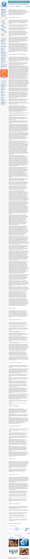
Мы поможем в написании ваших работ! (4, 77)
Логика (3, 26)
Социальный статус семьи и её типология (23, 547)
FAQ (20, 2)
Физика (6, 32)
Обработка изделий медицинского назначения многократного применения (4, 58)
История (2, 25)
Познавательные (23, 1)
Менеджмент (2, 28)
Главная (9, 1)
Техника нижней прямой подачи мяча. (3, 44)
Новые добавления (4, 14)
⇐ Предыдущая (17, 6)
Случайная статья (3, 12)
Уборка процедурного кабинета (3, 98)
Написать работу (3, 16)
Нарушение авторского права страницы (24, 557)
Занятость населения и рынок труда (13, 547)
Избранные (12, 1)
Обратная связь (3, 15)
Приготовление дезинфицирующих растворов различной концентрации (4, 40)
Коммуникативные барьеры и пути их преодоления (4, 56)
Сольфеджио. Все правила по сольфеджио (3, 100)
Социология (4, 31)
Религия (4, 30)
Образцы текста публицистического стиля (4, 62)
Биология (3, 22)
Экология (4, 35)
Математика (4, 27)
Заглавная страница (4, 11)
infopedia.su (10, 558)
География (4, 23)
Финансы (2, 34)
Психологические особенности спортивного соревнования (13, 538)
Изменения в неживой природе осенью (3, 95)
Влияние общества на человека (4, 83)
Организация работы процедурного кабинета (3, 49)
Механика (2, 29)
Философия (2, 33)
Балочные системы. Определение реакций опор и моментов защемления (4, 103)
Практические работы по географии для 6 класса (3, 89)
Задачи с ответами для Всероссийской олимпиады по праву (4, 66)
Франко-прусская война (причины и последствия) (3, 46)
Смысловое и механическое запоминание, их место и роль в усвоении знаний (3, 52)
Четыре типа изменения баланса (4, 64)
